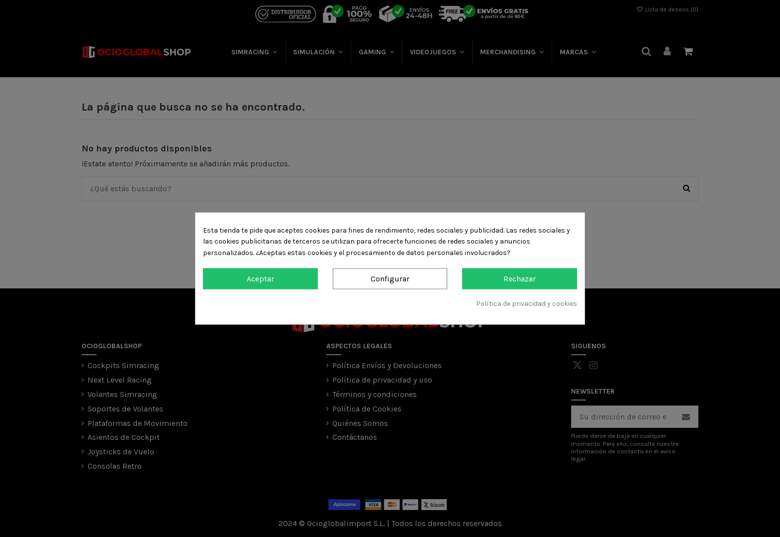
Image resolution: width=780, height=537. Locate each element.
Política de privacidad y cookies (526, 303)
